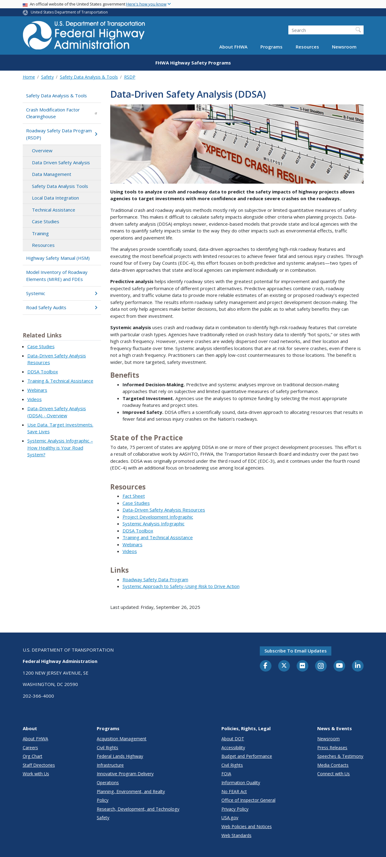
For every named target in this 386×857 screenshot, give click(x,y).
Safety (47, 77)
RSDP (129, 77)
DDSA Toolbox (42, 371)
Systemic (62, 293)
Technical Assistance (53, 210)
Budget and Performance (246, 756)
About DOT (232, 739)
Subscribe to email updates (295, 651)
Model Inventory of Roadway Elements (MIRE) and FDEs (57, 275)
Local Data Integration (55, 198)
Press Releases (332, 747)
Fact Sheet (134, 496)
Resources (307, 47)
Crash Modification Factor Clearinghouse (62, 113)
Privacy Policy (234, 809)
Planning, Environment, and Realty (131, 791)
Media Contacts (333, 765)
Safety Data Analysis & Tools (89, 77)
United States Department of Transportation (69, 12)
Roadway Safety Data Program (155, 579)
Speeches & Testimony (340, 756)
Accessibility (233, 747)
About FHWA (233, 47)
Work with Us (36, 774)
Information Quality (240, 782)
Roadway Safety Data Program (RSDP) (62, 134)
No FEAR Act (234, 791)
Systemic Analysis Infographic (154, 523)
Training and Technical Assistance (158, 537)
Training (40, 233)
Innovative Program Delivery (125, 774)
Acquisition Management (121, 739)
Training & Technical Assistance (60, 381)
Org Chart (32, 756)
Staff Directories (39, 765)
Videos (34, 399)
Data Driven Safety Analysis (61, 162)
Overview (42, 150)
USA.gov (229, 817)
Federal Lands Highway (120, 756)
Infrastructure (110, 765)
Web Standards (236, 835)
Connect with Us (333, 774)
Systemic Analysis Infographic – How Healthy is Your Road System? (60, 448)
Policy (102, 800)
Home (29, 77)
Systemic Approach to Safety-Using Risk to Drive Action (181, 586)
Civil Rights (107, 747)
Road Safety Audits (62, 307)
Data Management (51, 174)
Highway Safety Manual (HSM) (58, 258)
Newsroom (344, 47)
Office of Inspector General (248, 800)
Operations (108, 782)
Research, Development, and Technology (138, 809)
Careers (30, 747)
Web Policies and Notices (246, 826)
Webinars (37, 390)
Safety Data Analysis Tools (60, 186)
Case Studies (45, 221)
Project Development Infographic (158, 517)
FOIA (226, 774)
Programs (271, 47)
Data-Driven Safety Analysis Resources (164, 510)
